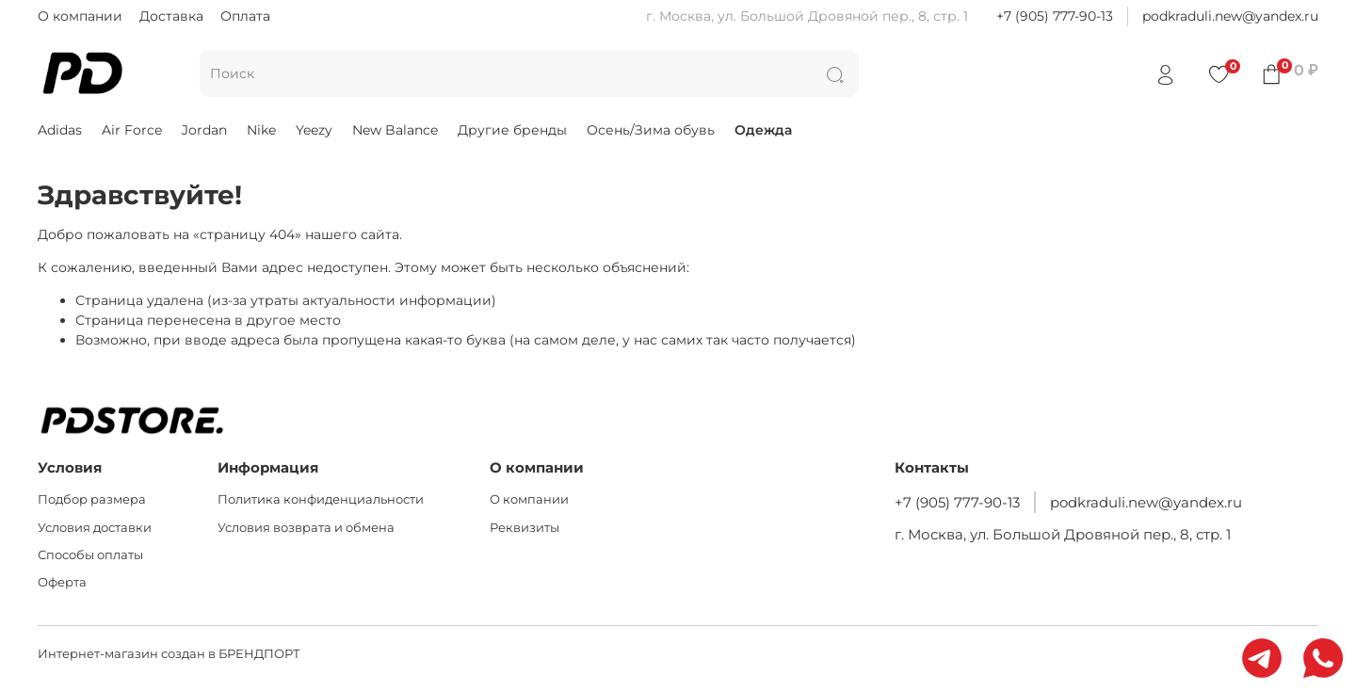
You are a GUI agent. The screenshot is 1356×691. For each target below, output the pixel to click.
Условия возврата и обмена (306, 528)
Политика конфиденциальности (321, 499)
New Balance (395, 129)
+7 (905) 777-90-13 (1054, 16)
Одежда (763, 129)
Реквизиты (524, 528)
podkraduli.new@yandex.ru (1230, 16)
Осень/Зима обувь (651, 129)
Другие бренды (512, 129)
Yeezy (314, 129)
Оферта (62, 582)
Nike (261, 129)
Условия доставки (95, 528)
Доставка (171, 16)
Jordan (204, 129)
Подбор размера (92, 499)
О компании (80, 16)
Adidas (60, 129)
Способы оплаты (90, 555)
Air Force (132, 129)
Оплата (245, 16)
